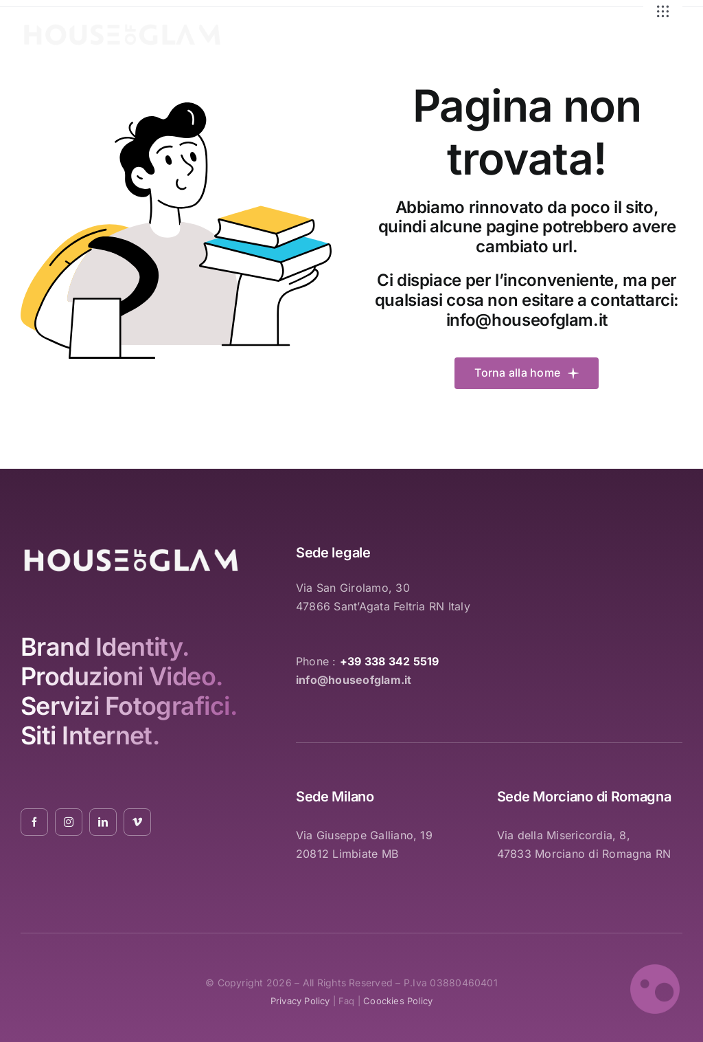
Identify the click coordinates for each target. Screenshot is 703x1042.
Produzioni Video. (122, 676)
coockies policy (398, 1000)
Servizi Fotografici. (129, 706)
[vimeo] (137, 822)
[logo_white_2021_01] (122, 27)
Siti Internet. (90, 735)
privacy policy (300, 1000)
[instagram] (68, 822)
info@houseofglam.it (527, 320)
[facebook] (34, 822)
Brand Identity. (105, 647)
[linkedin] (103, 822)
